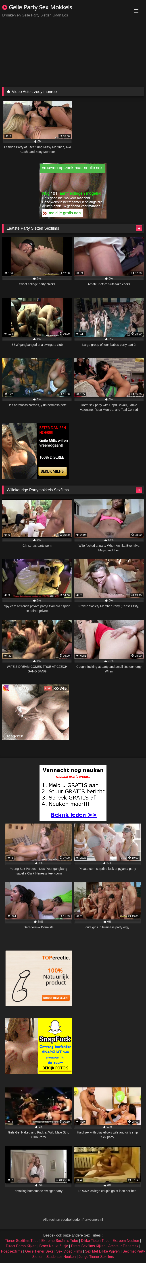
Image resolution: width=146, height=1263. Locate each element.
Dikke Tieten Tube (95, 1241)
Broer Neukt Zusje (53, 1246)
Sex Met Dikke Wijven (102, 1251)
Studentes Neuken (61, 1257)
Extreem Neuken (126, 1241)
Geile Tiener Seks (39, 1251)
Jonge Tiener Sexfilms (96, 1257)
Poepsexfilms (11, 1251)
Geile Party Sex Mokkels (37, 7)
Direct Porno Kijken (21, 1246)
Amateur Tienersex (123, 1246)
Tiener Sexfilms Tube (21, 1241)
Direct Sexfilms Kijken (88, 1246)
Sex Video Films (69, 1251)
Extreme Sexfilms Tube (59, 1241)
